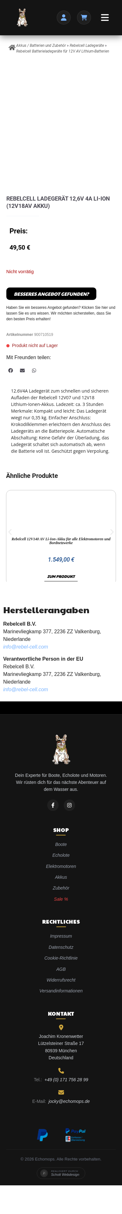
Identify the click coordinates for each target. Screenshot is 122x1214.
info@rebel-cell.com (25, 647)
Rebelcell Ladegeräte (87, 45)
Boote (61, 844)
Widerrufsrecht (61, 980)
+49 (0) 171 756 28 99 (66, 1079)
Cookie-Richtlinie (61, 958)
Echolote (60, 855)
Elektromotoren (61, 866)
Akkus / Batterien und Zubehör (41, 45)
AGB (61, 969)
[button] (10, 370)
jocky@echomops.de (69, 1101)
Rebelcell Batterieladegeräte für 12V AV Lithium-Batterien (62, 51)
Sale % (61, 899)
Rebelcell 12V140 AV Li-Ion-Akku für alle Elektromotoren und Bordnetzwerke (60, 541)
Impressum (61, 936)
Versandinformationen (60, 990)
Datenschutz (61, 947)
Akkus (61, 877)
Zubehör (61, 888)
